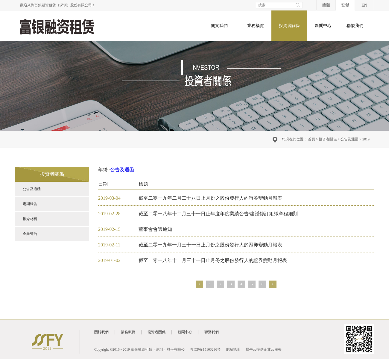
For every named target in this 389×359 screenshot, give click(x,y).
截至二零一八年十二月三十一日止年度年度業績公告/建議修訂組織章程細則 (218, 213)
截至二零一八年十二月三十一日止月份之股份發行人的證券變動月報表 (213, 260)
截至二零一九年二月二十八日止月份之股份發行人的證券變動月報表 (210, 198)
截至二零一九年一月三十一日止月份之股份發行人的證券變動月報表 (210, 244)
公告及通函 (349, 139)
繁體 (345, 5)
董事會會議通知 (155, 229)
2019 (366, 139)
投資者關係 (328, 139)
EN (364, 5)
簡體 (326, 5)
